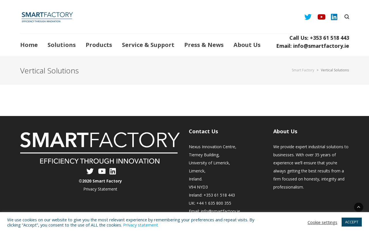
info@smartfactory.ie (220, 211)
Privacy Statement (100, 189)
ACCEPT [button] (351, 222)
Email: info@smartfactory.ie (312, 45)
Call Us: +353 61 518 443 (319, 37)
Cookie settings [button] (322, 222)
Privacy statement (140, 225)
